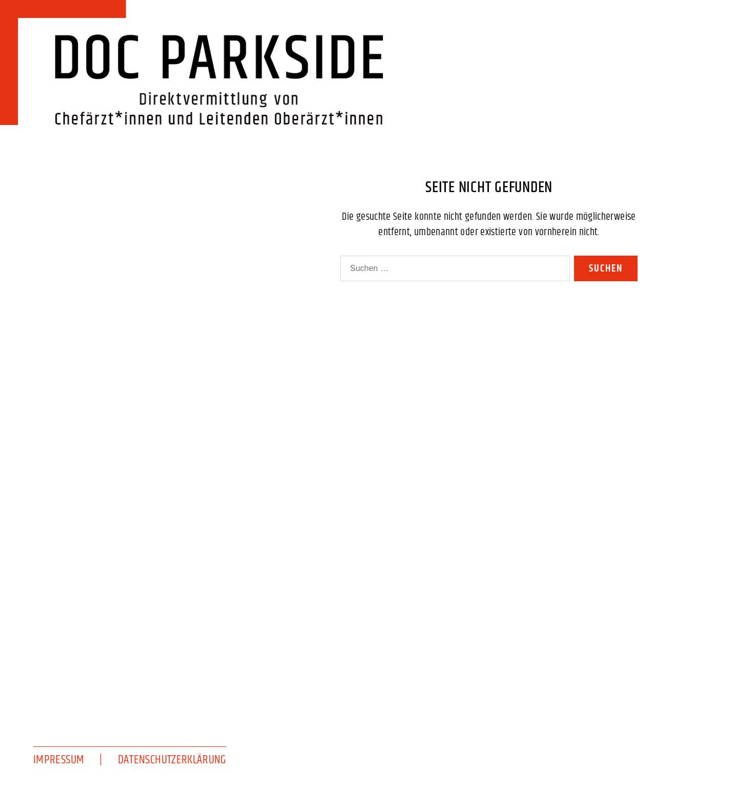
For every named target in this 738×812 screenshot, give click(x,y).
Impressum (58, 759)
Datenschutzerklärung (172, 759)
